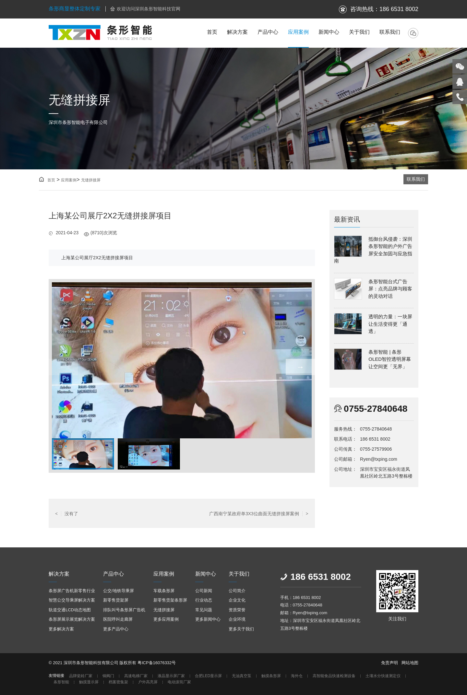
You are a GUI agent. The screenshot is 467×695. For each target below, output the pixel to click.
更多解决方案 (61, 629)
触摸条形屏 (271, 676)
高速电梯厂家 (136, 676)
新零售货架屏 (115, 600)
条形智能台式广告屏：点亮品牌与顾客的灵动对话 (390, 289)
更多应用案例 (166, 619)
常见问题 (203, 609)
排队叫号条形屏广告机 (124, 609)
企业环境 (237, 619)
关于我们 (359, 32)
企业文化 (237, 600)
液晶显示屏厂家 (171, 676)
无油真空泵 (241, 676)
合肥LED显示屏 (208, 676)
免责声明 (389, 662)
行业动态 (203, 600)
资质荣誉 (237, 609)
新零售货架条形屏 (170, 600)
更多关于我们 (241, 629)
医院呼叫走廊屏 (118, 619)
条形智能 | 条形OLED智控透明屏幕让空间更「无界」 (389, 359)
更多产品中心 (115, 629)
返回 (181, 513)
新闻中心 (328, 32)
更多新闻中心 (208, 619)
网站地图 (409, 662)
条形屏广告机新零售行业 (72, 590)
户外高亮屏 (148, 682)
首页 (212, 32)
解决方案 (237, 32)
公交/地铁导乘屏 (118, 590)
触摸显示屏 (89, 682)
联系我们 (389, 32)
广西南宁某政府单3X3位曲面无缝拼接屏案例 (258, 513)
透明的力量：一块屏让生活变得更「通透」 (390, 324)
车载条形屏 (163, 590)
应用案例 (298, 32)
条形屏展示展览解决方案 (72, 619)
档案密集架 (118, 682)
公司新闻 (203, 590)
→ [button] (300, 366)
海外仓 (297, 676)
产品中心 (267, 32)
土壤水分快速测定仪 (383, 676)
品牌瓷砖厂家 (80, 676)
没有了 (66, 513)
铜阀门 (108, 676)
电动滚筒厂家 (179, 682)
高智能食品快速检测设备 (334, 676)
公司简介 (237, 590)
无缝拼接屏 (91, 180)
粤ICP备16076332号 (157, 662)
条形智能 (61, 682)
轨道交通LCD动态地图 (70, 609)
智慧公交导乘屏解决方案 (72, 600)
